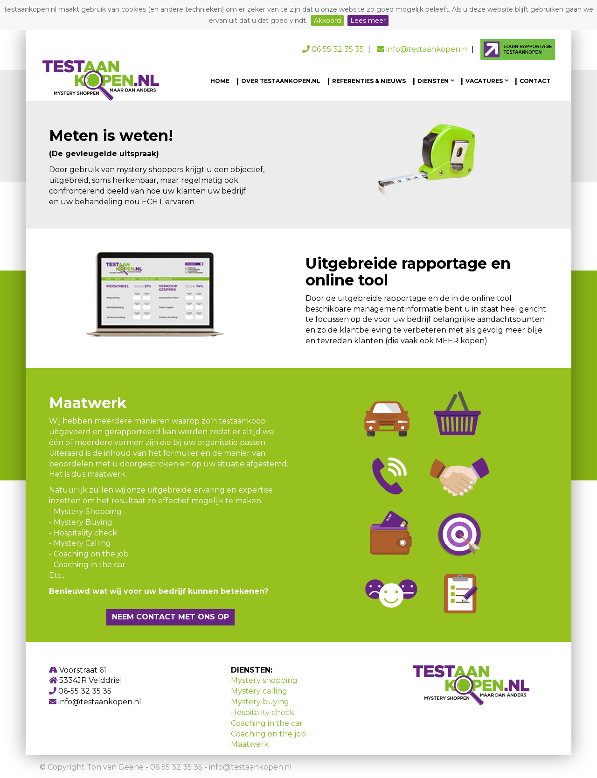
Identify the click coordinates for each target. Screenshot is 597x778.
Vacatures (484, 80)
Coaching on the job (268, 733)
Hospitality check (262, 712)
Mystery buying (260, 701)
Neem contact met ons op (170, 616)
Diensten (433, 80)
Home (219, 80)
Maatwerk (250, 744)
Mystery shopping (264, 680)
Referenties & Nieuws (369, 80)
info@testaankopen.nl (423, 49)
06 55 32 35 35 (334, 49)
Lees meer (368, 20)
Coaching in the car (267, 723)
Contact (535, 80)
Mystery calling (259, 691)
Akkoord (327, 20)
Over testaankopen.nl (280, 80)
